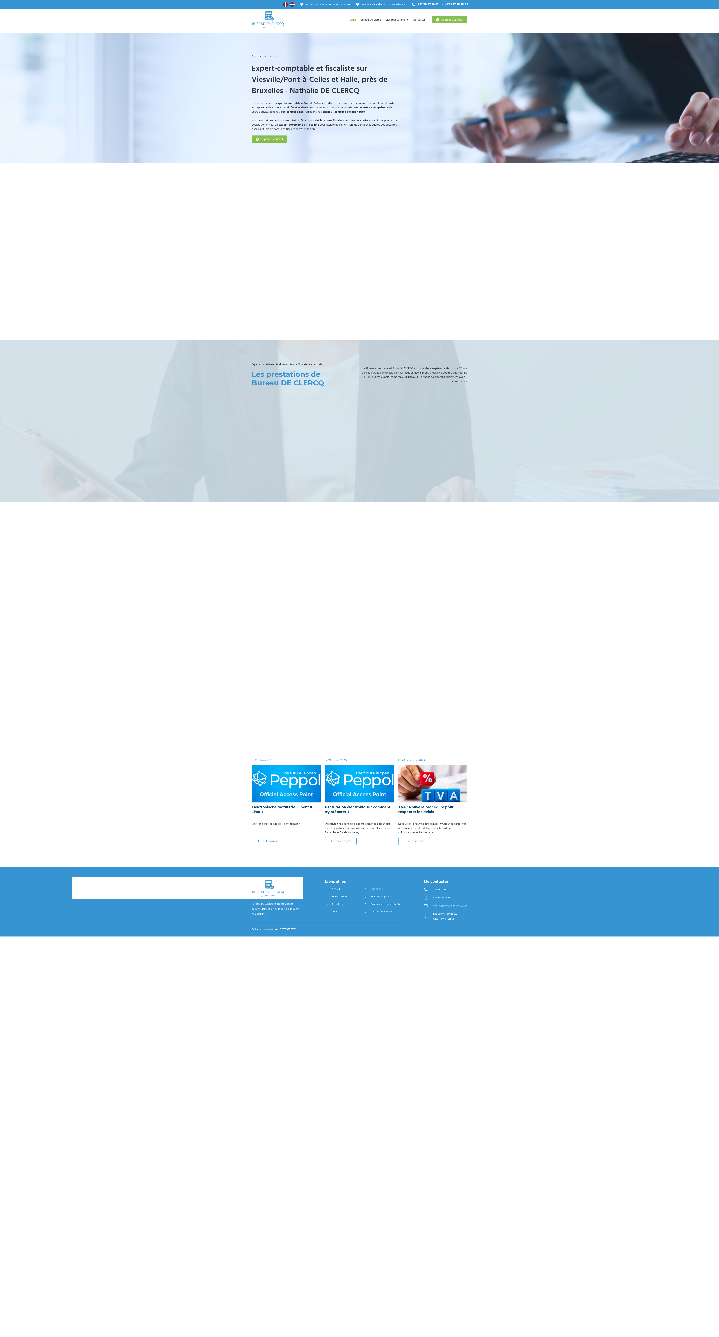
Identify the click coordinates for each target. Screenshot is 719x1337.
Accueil (352, 20)
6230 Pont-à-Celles (384, 4)
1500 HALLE (328, 4)
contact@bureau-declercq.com (450, 906)
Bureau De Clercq (371, 20)
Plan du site (373, 889)
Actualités (419, 20)
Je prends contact (449, 20)
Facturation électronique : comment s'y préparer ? (357, 809)
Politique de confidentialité (382, 904)
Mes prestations (395, 20)
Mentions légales (376, 896)
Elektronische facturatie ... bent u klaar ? (282, 809)
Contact (333, 912)
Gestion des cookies (378, 912)
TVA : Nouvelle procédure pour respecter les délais (426, 809)
